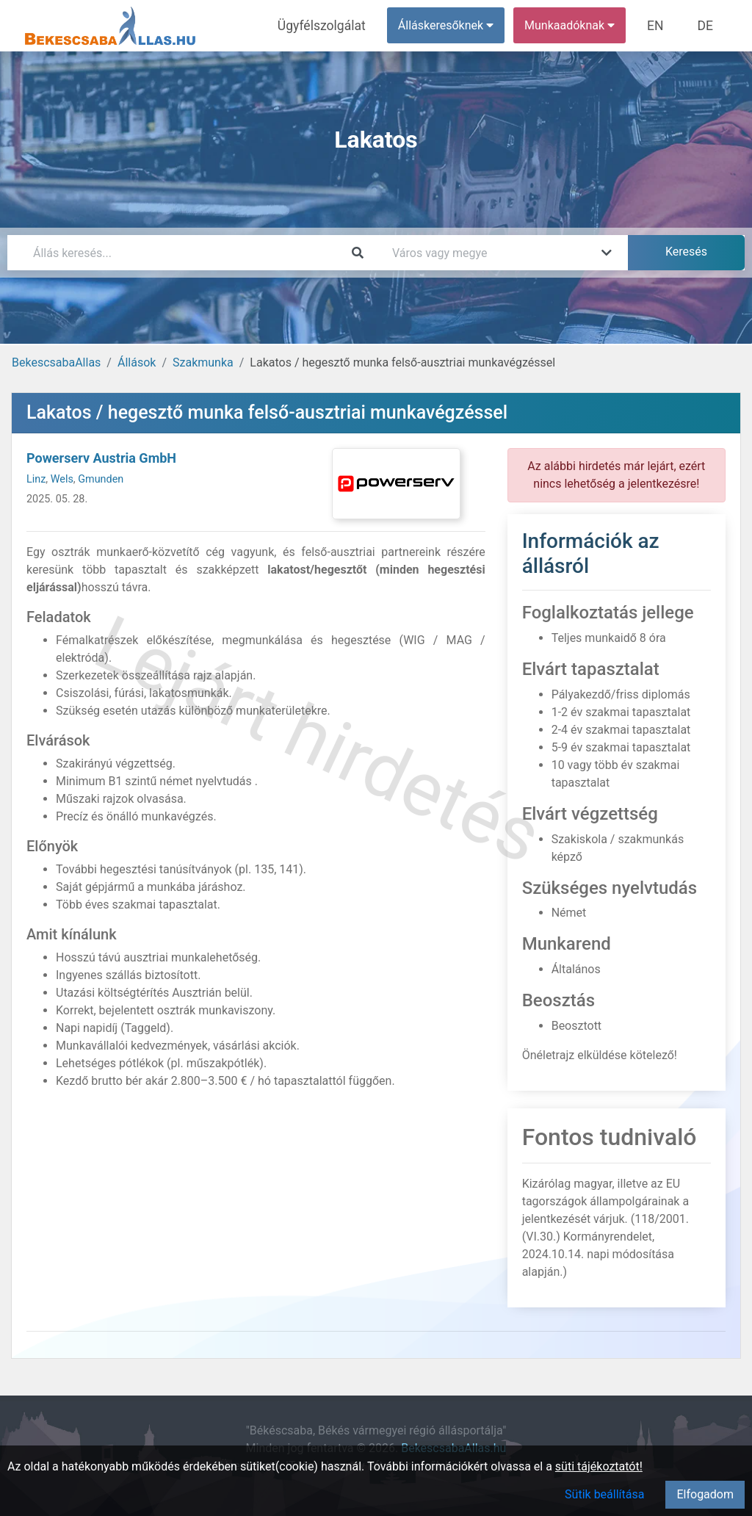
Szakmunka (203, 362)
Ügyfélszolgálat (335, 25)
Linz (36, 479)
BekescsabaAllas (56, 362)
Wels (62, 479)
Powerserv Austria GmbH (101, 458)
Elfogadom (705, 1494)
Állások (137, 362)
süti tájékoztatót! (599, 1466)
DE (707, 25)
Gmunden (100, 479)
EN (662, 25)
